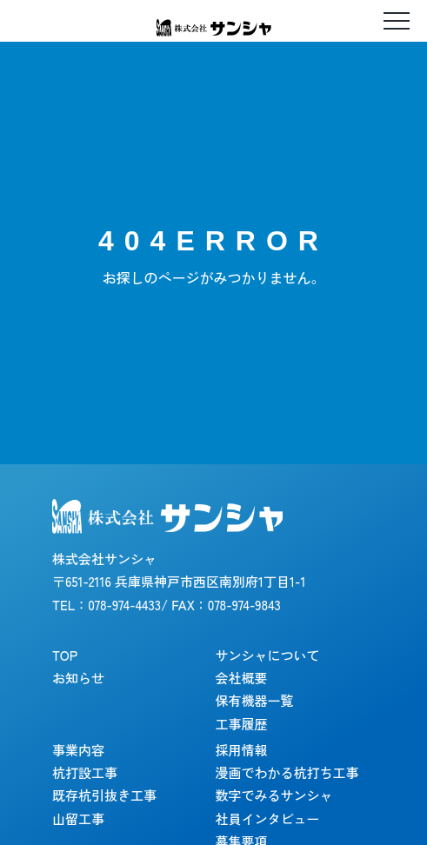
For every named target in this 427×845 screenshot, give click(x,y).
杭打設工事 (84, 772)
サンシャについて (268, 655)
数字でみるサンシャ (274, 795)
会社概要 (242, 678)
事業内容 (78, 750)
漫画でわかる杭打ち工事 (287, 772)
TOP (64, 655)
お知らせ (78, 678)
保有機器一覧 (255, 700)
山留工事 (78, 818)
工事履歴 (242, 724)
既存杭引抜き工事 (104, 795)
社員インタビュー (268, 818)
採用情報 (242, 750)
